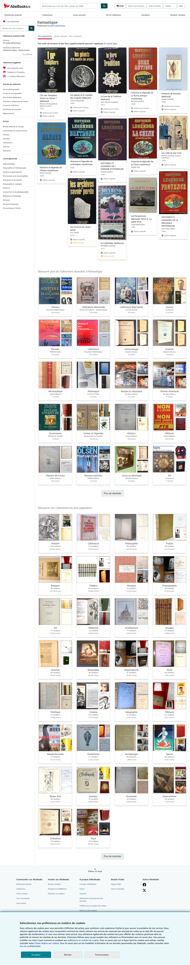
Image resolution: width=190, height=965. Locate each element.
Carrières (83, 893)
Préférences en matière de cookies (93, 906)
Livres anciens (79, 15)
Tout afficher (27, 54)
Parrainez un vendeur (56, 893)
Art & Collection (113, 15)
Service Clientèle (117, 889)
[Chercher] (104, 5)
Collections (47, 15)
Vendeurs (145, 15)
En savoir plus (110, 43)
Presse (82, 889)
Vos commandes (23, 898)
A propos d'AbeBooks (88, 884)
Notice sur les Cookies (88, 910)
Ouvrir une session (136, 6)
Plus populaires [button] (45, 36)
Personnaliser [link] (102, 954)
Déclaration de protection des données (91, 899)
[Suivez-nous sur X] (144, 890)
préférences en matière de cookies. (83, 940)
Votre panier (21, 903)
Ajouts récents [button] (60, 36)
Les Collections (11, 21)
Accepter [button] (36, 954)
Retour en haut (95, 871)
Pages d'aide (116, 884)
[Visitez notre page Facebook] (144, 884)
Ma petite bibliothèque (56, 26)
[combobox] (70, 5)
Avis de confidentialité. (30, 946)
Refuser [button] (68, 954)
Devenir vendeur (178, 15)
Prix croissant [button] (75, 36)
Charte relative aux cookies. (47, 943)
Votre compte (155, 6)
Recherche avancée (13, 15)
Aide (181, 6)
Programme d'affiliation (57, 889)
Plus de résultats (112, 493)
